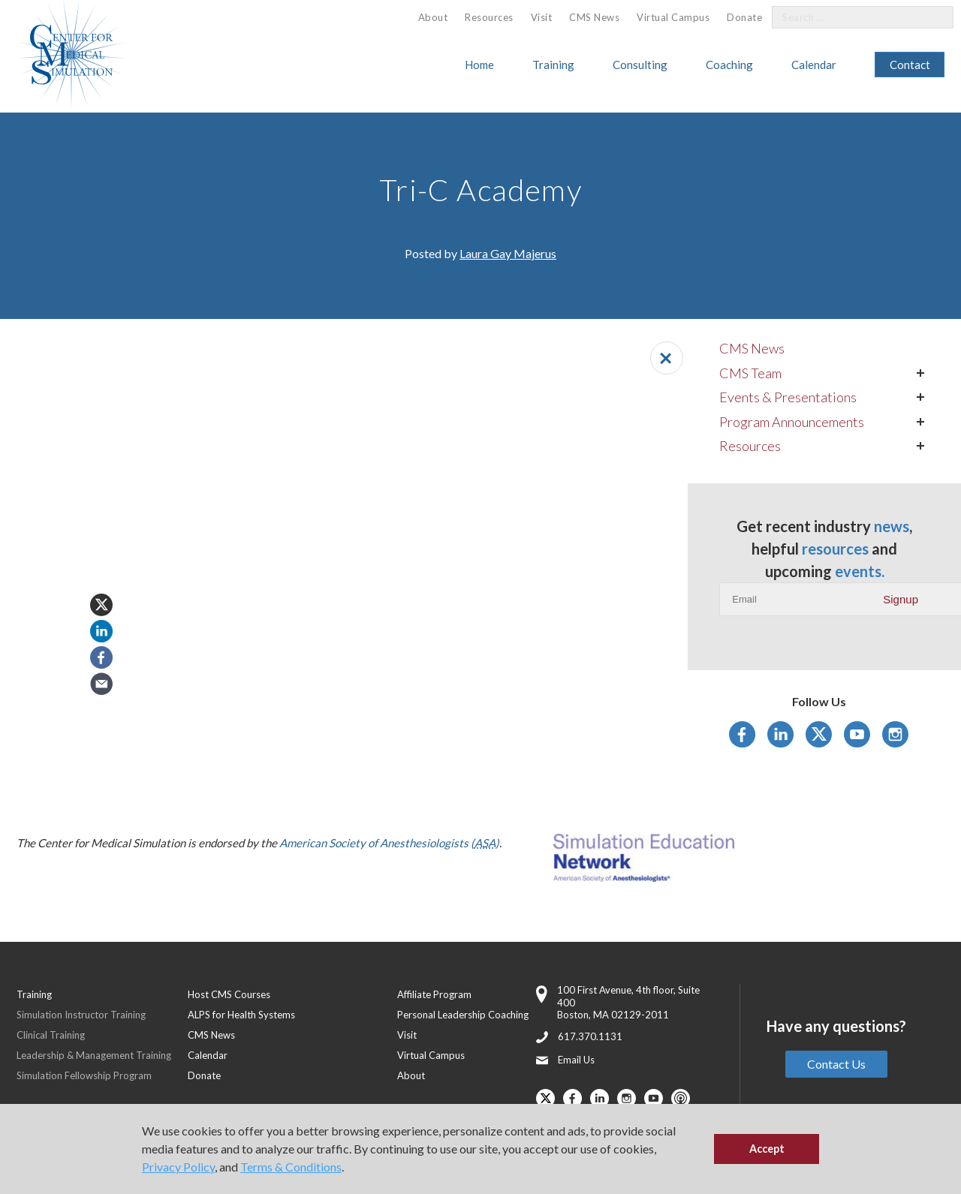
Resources (489, 17)
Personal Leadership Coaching (463, 1015)
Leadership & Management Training (94, 1055)
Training (553, 64)
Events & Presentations (788, 397)
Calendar (813, 64)
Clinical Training (51, 1035)
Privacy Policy (178, 1166)
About (433, 17)
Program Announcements (791, 422)
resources (835, 549)
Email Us (576, 1060)
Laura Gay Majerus (507, 253)
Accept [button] (767, 1148)
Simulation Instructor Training (81, 1015)
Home (479, 64)
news (891, 526)
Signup (900, 599)
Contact (910, 64)
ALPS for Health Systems (241, 1015)
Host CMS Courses (229, 994)
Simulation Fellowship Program (84, 1075)
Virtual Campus (673, 17)
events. (859, 571)
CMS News (594, 17)
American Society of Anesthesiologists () (389, 843)
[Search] (933, 17)
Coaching (729, 64)
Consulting (640, 64)
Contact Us (836, 1064)
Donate (744, 17)
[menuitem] (433, 17)
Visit (542, 17)
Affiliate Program (434, 994)
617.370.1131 (590, 1036)
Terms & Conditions (291, 1166)
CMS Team (750, 373)
